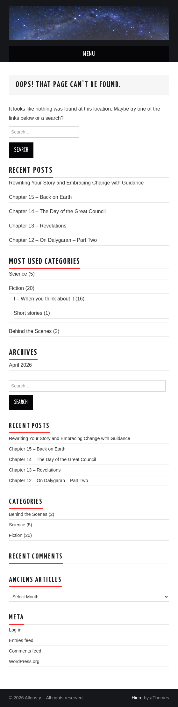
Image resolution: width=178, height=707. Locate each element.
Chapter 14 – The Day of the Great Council (57, 211)
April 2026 (20, 365)
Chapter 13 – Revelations (38, 225)
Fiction (16, 288)
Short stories (28, 313)
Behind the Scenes (30, 331)
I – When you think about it (44, 298)
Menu (89, 54)
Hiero (137, 697)
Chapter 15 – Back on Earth (40, 197)
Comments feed (25, 650)
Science (18, 274)
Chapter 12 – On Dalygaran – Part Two (53, 240)
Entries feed (21, 640)
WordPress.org (24, 661)
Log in (15, 629)
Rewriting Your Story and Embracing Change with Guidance (76, 182)
